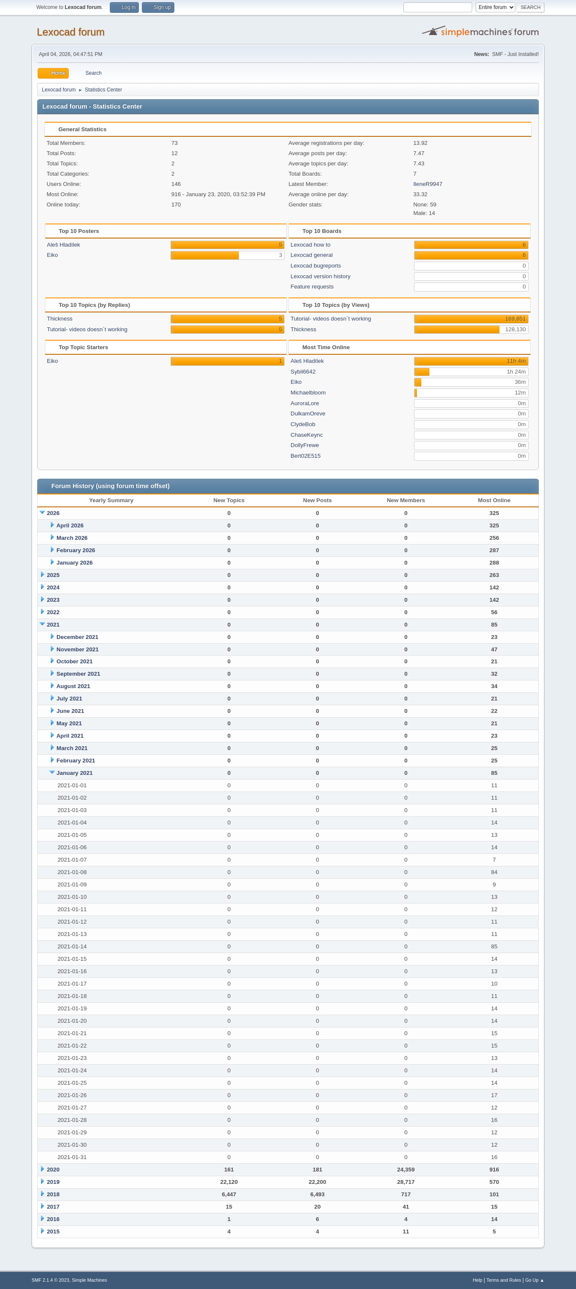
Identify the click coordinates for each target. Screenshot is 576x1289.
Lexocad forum (71, 32)
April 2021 (70, 736)
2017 (53, 1207)
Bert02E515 (305, 456)
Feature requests (312, 286)
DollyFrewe (305, 445)
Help (477, 1280)
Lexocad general (312, 255)
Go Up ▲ (534, 1280)
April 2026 (70, 525)
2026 (53, 513)
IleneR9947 (427, 184)
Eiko (52, 255)
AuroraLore (305, 403)
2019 (53, 1182)
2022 (53, 612)
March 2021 (72, 748)
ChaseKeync (307, 435)
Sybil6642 (303, 371)
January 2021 (74, 773)
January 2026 (74, 562)
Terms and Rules (504, 1280)
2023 (53, 600)
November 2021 (77, 649)
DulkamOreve (308, 413)
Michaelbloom (308, 392)
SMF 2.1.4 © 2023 (50, 1280)
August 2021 (73, 686)
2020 (53, 1169)
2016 (53, 1219)
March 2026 (72, 538)
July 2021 (69, 698)
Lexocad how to (310, 244)
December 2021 (77, 637)
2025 (53, 575)
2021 (53, 624)
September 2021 (78, 674)
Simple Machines (89, 1280)
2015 (53, 1231)
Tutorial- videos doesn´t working (87, 329)
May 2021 (69, 723)
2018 (53, 1194)
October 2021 (74, 661)
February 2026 (75, 550)
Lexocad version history (320, 276)
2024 (53, 587)
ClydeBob (303, 424)
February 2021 (75, 760)
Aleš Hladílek (63, 244)
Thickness (60, 318)
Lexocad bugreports (316, 265)
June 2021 (70, 711)
